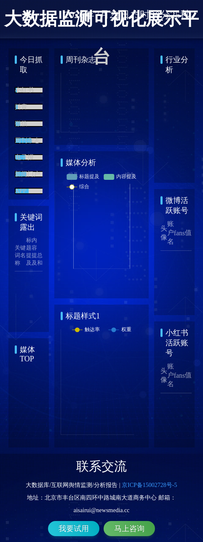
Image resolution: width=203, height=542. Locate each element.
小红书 (24, 90)
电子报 (24, 158)
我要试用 (74, 528)
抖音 (21, 107)
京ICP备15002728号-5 (149, 485)
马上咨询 (129, 528)
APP (21, 191)
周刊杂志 (27, 141)
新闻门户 (27, 174)
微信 (21, 124)
